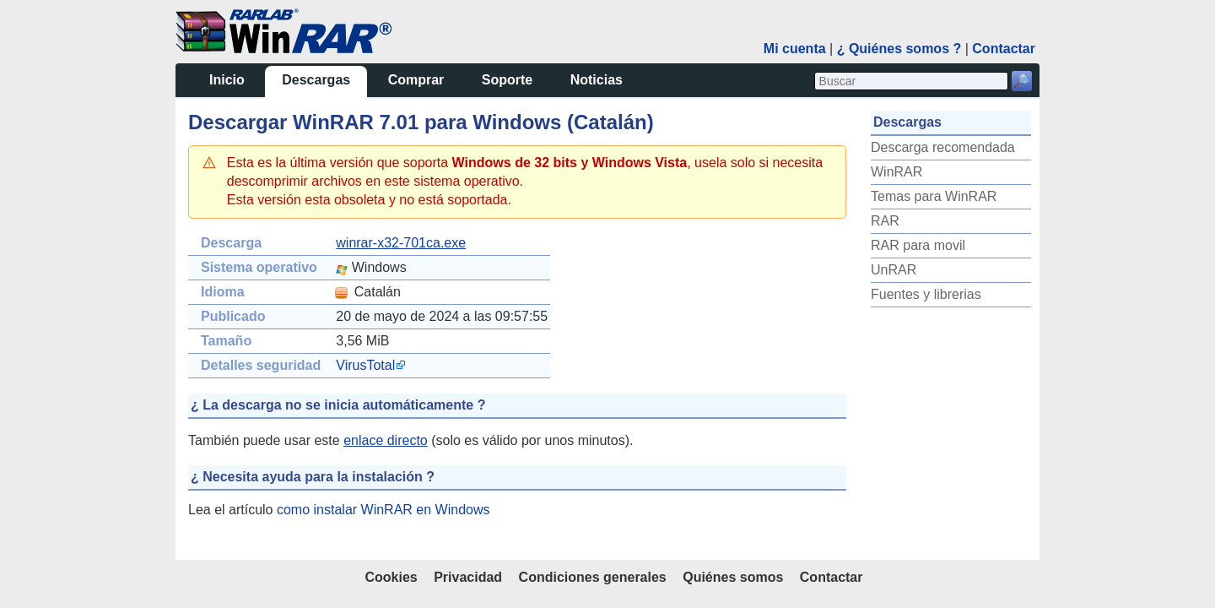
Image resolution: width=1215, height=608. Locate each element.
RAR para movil (918, 245)
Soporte (507, 80)
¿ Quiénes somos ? (899, 48)
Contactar (1003, 48)
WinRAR (896, 172)
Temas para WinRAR (933, 196)
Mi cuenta (795, 48)
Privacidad (468, 577)
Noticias (596, 80)
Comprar (416, 80)
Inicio (227, 80)
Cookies (390, 577)
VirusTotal (365, 365)
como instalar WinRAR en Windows (383, 509)
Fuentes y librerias (926, 294)
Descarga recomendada (943, 147)
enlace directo (385, 440)
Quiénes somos (733, 577)
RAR (885, 221)
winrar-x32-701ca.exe (401, 243)
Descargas (316, 80)
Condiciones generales (593, 577)
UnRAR (893, 270)
